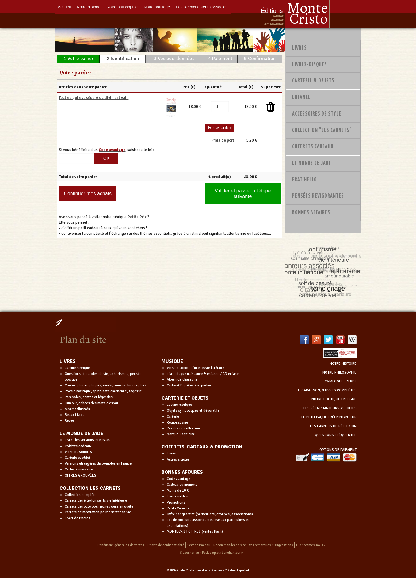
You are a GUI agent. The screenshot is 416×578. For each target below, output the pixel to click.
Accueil (64, 7)
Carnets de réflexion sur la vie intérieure (96, 500)
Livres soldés (177, 496)
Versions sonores (78, 452)
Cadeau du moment (182, 484)
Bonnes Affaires (311, 212)
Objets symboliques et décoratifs (193, 410)
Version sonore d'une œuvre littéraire (195, 368)
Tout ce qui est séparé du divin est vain (93, 97)
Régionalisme (177, 422)
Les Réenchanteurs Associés (201, 7)
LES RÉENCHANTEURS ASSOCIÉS (330, 408)
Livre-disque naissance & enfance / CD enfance (203, 373)
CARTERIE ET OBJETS (185, 398)
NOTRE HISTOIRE (343, 363)
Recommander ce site (229, 545)
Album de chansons (182, 379)
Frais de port (222, 140)
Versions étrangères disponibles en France (98, 463)
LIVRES (67, 361)
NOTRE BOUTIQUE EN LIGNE (334, 399)
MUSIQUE (172, 361)
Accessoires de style (316, 114)
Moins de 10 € (178, 490)
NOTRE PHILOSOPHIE (339, 372)
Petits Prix (137, 217)
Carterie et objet (77, 457)
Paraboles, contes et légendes (89, 397)
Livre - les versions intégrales (87, 440)
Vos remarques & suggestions (271, 545)
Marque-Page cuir (180, 434)
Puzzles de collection (183, 428)
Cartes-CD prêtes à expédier (189, 385)
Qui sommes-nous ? (311, 545)
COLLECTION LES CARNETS (90, 488)
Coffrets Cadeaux (313, 147)
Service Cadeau (198, 545)
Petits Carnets (178, 508)
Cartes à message (79, 469)
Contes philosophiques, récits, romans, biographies (105, 385)
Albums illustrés (77, 409)
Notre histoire (88, 7)
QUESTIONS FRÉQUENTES (336, 435)
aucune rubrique (77, 368)
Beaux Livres (74, 415)
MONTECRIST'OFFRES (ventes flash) (195, 531)
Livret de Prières (77, 518)
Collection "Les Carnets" (322, 130)
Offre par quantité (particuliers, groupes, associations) (210, 514)
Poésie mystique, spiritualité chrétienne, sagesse (103, 391)
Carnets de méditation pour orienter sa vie (98, 512)
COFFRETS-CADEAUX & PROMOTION (202, 447)
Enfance (301, 97)
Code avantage (178, 479)
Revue (69, 420)
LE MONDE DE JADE (81, 433)
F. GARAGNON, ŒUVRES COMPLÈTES (327, 390)
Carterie (173, 416)
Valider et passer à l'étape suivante (243, 193)
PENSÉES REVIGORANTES (318, 196)
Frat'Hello (304, 180)
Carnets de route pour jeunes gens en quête (99, 506)
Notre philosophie (122, 7)
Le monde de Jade (311, 163)
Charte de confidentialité (165, 545)
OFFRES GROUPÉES (80, 475)
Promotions (176, 502)
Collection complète (80, 494)
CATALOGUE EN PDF (341, 381)
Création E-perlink (237, 570)
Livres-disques (309, 64)
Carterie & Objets (313, 81)
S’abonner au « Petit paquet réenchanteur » (211, 553)
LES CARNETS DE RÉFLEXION (333, 426)
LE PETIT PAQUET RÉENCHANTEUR (329, 417)
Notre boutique (157, 7)
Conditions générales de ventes (120, 545)
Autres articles (178, 459)
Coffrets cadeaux (78, 446)
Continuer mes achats (88, 193)
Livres (299, 48)
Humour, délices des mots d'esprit (91, 403)
